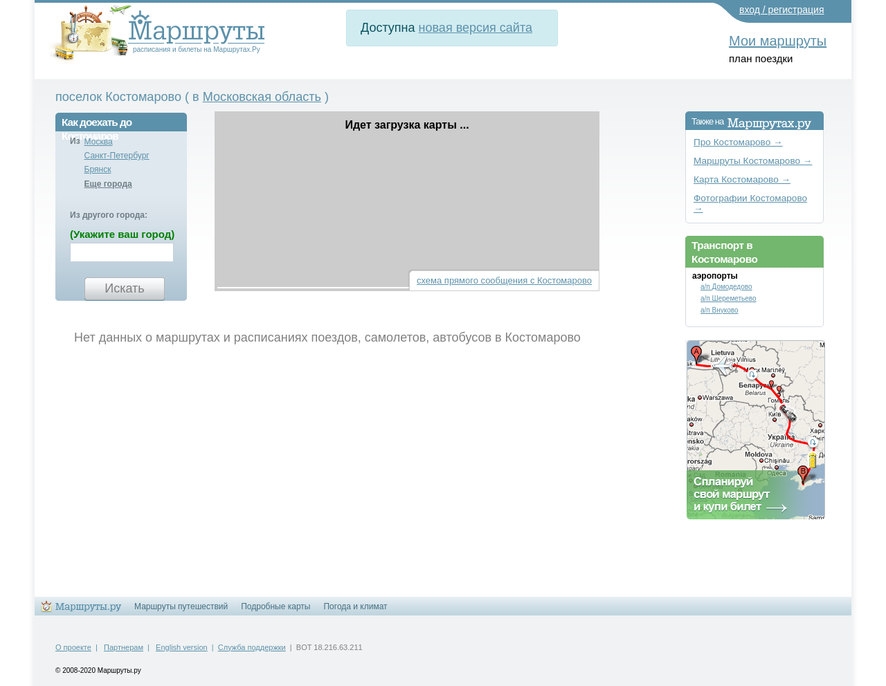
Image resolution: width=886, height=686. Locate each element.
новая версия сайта (475, 28)
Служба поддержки (252, 647)
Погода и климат (355, 606)
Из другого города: (108, 215)
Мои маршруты (777, 40)
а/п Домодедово (726, 286)
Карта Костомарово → (742, 179)
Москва (98, 142)
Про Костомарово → (738, 142)
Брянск (97, 169)
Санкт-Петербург (117, 155)
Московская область (262, 97)
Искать (124, 288)
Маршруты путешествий (181, 606)
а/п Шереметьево (728, 298)
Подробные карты (275, 606)
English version (182, 647)
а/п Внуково (719, 310)
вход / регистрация (781, 9)
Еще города (108, 184)
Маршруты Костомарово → (753, 161)
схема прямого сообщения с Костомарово (504, 280)
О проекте (73, 647)
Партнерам (123, 647)
